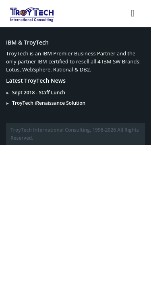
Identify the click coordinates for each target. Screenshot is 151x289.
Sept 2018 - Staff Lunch (38, 92)
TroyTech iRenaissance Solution (48, 103)
